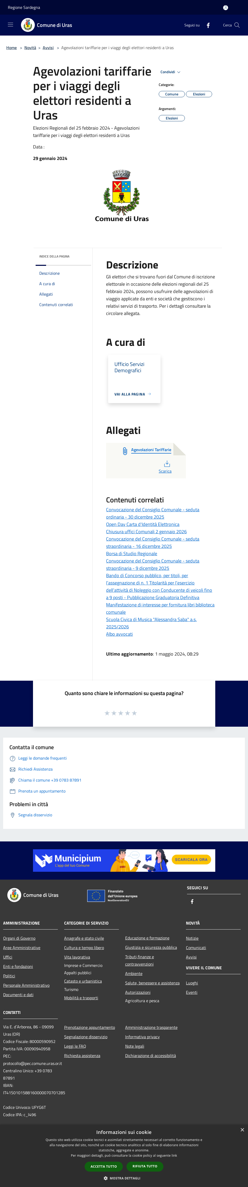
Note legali (134, 1046)
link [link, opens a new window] (174, 1155)
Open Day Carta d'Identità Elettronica (142, 524)
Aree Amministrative (21, 947)
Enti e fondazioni (18, 966)
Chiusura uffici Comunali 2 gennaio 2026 (146, 531)
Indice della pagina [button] (54, 256)
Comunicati (196, 947)
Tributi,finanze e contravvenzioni (139, 960)
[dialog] (124, 1156)
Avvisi (48, 47)
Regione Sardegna (24, 7)
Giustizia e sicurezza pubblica (151, 947)
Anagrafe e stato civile (84, 938)
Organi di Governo (19, 938)
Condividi (171, 72)
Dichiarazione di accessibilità (150, 1055)
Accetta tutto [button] (104, 1166)
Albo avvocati (119, 634)
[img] (80, 255)
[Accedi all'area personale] (225, 8)
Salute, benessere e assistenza (152, 983)
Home (11, 47)
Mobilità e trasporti (81, 998)
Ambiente (133, 973)
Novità (30, 47)
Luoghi (192, 983)
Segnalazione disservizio (85, 1037)
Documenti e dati (18, 994)
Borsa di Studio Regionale (131, 553)
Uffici (7, 957)
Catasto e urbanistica (83, 981)
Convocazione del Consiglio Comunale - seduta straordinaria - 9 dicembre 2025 (152, 564)
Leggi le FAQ (75, 1046)
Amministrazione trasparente (151, 1027)
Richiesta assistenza (82, 1055)
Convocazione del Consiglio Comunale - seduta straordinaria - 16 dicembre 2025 (152, 542)
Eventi (191, 992)
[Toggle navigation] (10, 24)
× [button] (242, 1130)
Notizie (192, 938)
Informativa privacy (142, 1037)
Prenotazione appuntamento (89, 1027)
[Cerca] (237, 25)
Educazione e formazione (147, 938)
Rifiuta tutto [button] (145, 1166)
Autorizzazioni (138, 992)
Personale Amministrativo (26, 985)
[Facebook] (206, 24)
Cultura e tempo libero (84, 947)
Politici (9, 976)
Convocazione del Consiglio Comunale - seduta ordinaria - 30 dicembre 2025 (152, 513)
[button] (124, 1178)
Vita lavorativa (77, 957)
